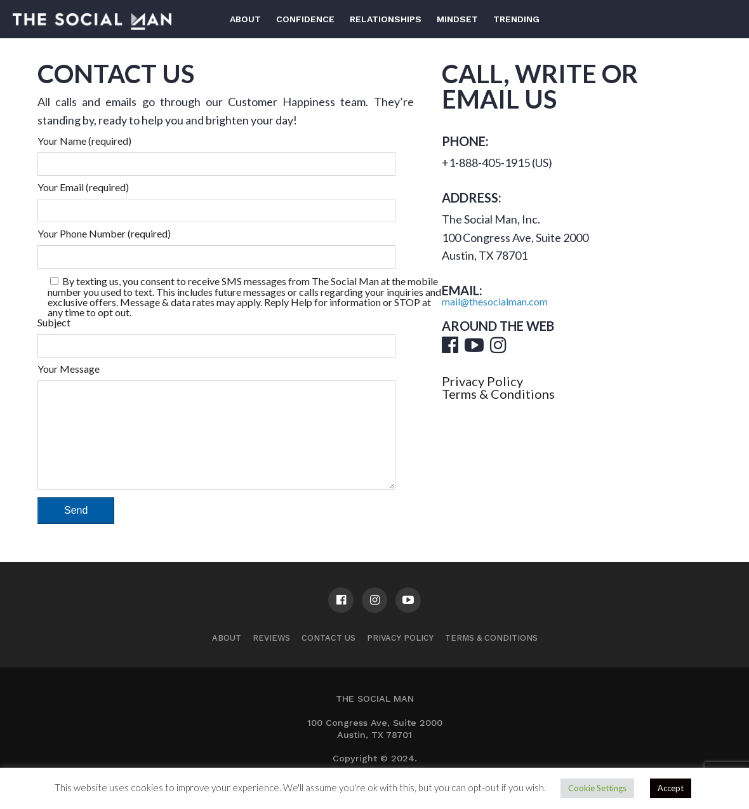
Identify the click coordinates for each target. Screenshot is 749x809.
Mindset (457, 19)
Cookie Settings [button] (597, 788)
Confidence (305, 19)
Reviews (271, 657)
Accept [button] (671, 788)
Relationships (385, 19)
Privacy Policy (482, 381)
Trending (516, 19)
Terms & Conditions (498, 393)
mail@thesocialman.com (495, 301)
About (245, 19)
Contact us (328, 657)
